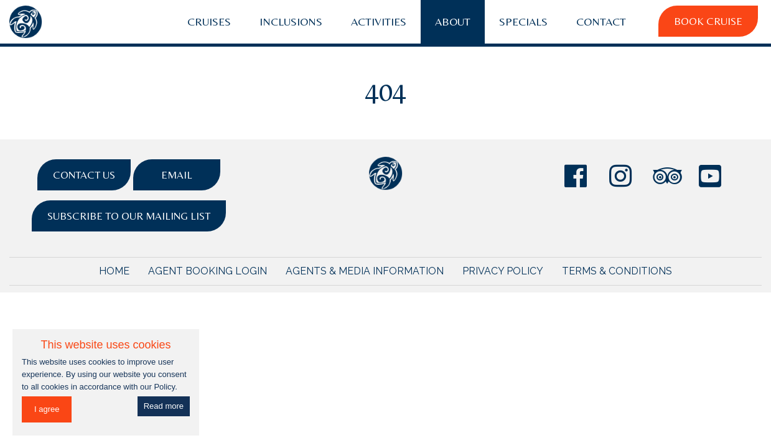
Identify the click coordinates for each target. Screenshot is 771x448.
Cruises (209, 21)
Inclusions (290, 21)
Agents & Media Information (365, 271)
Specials (523, 21)
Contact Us (84, 175)
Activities (378, 21)
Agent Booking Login (207, 271)
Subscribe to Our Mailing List (128, 216)
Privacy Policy (502, 271)
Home (114, 271)
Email (176, 175)
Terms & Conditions (617, 271)
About (452, 21)
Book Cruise (708, 21)
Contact (601, 21)
